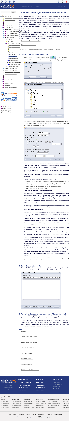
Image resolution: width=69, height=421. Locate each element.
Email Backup (51, 407)
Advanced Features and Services (11, 87)
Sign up (60, 6)
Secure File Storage (16, 405)
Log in (66, 6)
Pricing (37, 6)
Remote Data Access (16, 403)
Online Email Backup (41, 403)
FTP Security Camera (29, 407)
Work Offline (11, 50)
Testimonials (41, 414)
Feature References (9, 396)
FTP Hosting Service (8, 75)
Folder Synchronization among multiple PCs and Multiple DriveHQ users (40, 49)
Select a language (44, 417)
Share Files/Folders (13, 52)
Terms (14, 414)
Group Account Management (10, 23)
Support (28, 414)
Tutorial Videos (6, 106)
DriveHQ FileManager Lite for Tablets (13, 72)
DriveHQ (26, 417)
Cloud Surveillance (8, 387)
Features (24, 6)
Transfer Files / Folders (27, 347)
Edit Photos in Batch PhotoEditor (15, 62)
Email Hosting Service (9, 77)
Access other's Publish (13, 58)
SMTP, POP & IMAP (52, 401)
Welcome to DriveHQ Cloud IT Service (12, 18)
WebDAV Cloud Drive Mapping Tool (13, 29)
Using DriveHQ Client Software (10, 27)
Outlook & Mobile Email (53, 405)
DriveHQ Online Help (7, 16)
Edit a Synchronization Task (28, 45)
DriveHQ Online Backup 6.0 (11, 33)
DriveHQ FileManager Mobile (11, 70)
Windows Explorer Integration (14, 64)
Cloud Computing (5, 407)
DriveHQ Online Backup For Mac (12, 35)
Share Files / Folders (26, 353)
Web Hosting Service (9, 79)
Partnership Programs (9, 83)
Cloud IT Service (8, 385)
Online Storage (15, 399)
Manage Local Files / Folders (29, 336)
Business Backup (40, 407)
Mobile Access (7, 85)
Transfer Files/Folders (13, 48)
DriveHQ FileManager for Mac (11, 68)
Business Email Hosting (54, 399)
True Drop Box (7, 81)
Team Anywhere (8, 389)
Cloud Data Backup (40, 401)
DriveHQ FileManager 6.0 (11, 37)
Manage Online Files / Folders (29, 342)
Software (30, 6)
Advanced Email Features (54, 403)
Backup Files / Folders (13, 60)
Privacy (34, 414)
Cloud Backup (4, 405)
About (9, 414)
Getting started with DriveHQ (10, 20)
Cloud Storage (4, 401)
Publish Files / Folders (27, 359)
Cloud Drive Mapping (9, 25)
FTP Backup (26, 405)
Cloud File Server (5, 403)
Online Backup (39, 399)
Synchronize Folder (13, 56)
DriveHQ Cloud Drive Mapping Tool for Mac (14, 31)
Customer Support (7, 112)
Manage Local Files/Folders (14, 45)
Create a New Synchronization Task (30, 41)
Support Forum (6, 110)
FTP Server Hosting (28, 403)
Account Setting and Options (13, 66)
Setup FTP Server (28, 401)
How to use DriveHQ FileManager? (14, 43)
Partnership (21, 414)
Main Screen (24, 331)
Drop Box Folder (15, 407)
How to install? (10, 41)
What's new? (10, 39)
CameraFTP (49, 414)
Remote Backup (39, 405)
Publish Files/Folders (13, 54)
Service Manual (6, 108)
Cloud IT (3, 399)
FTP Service (27, 399)
